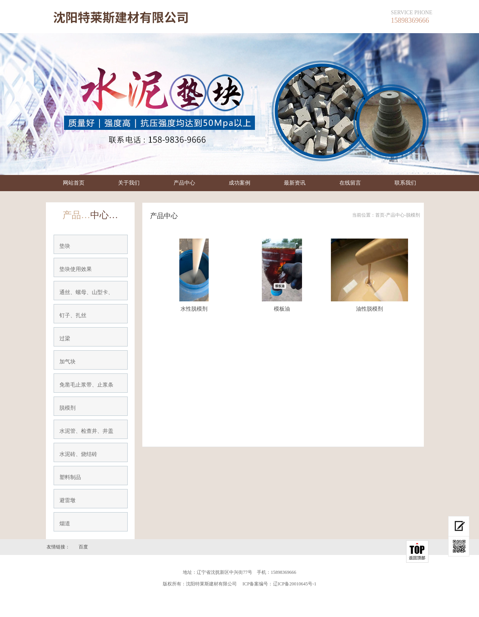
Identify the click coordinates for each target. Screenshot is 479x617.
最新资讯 (294, 183)
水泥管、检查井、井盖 (86, 431)
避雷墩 (67, 500)
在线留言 (350, 183)
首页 (380, 215)
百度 (83, 547)
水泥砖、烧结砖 (78, 454)
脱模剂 (67, 408)
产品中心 (184, 183)
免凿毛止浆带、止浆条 (86, 385)
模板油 (282, 309)
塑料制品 (70, 477)
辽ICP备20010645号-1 (295, 584)
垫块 (64, 246)
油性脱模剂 (369, 309)
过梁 (64, 338)
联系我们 (405, 183)
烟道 (64, 523)
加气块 (67, 362)
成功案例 (239, 183)
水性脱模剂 (193, 309)
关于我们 (129, 183)
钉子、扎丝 (72, 315)
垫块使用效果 (75, 269)
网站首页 (73, 183)
